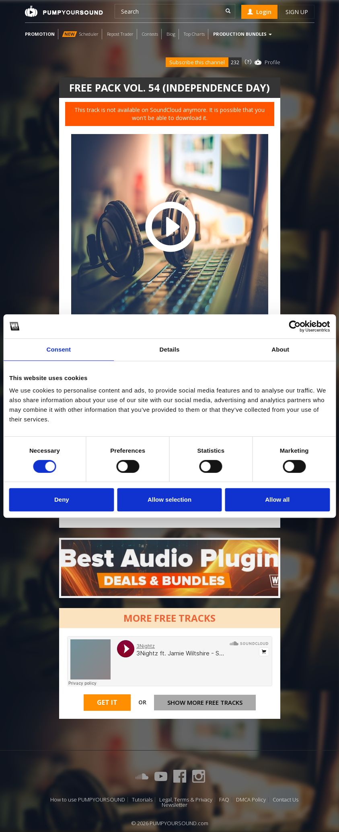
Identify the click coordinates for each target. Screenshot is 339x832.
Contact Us (285, 799)
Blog (170, 34)
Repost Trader (120, 34)
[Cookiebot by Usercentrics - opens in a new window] (294, 326)
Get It (107, 702)
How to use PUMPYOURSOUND (87, 799)
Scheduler (80, 34)
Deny (61, 499)
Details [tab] (170, 349)
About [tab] (280, 349)
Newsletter (174, 805)
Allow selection (169, 499)
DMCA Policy (251, 799)
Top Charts (194, 34)
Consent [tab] (58, 349)
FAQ (224, 799)
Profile (272, 62)
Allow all (277, 499)
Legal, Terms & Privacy (185, 799)
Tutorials (142, 799)
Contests (150, 34)
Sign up (297, 12)
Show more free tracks (204, 702)
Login (259, 12)
